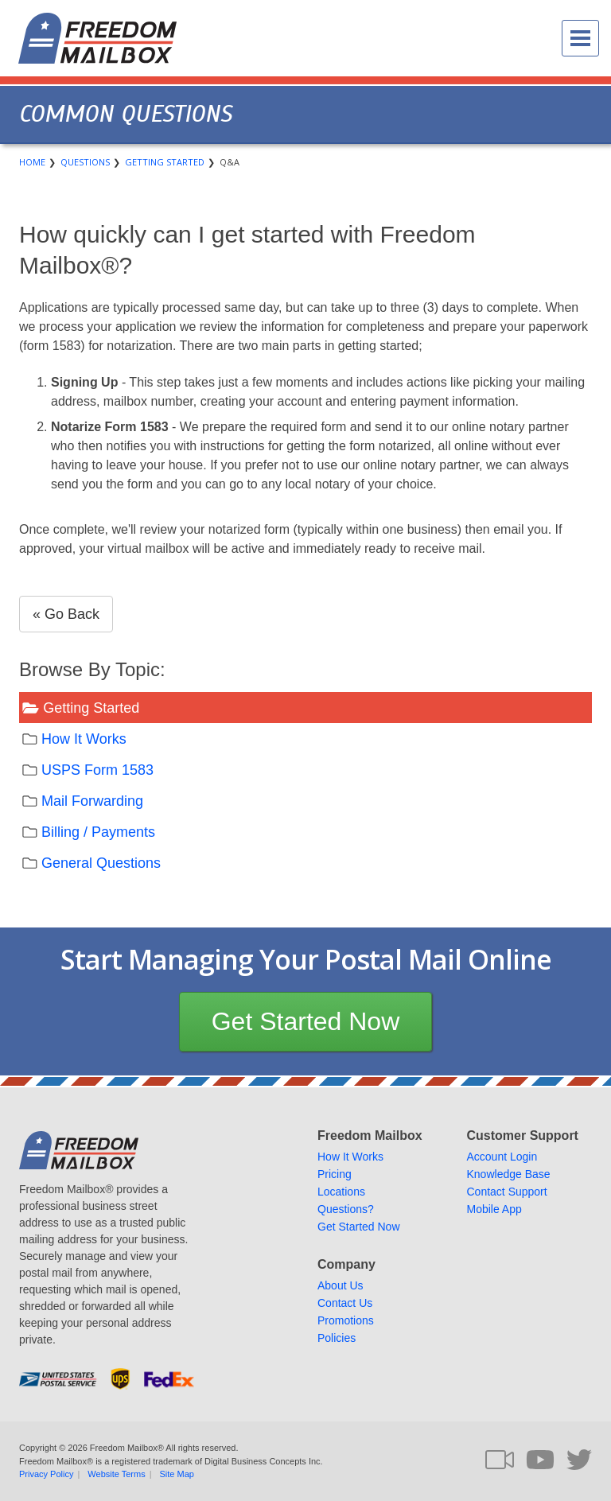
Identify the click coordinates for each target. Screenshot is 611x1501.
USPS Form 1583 (97, 770)
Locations (341, 1191)
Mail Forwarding (92, 801)
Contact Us (344, 1303)
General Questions (101, 863)
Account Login (502, 1156)
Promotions (345, 1320)
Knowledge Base (509, 1174)
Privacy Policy (46, 1474)
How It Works (83, 739)
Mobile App (494, 1209)
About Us (340, 1285)
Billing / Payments (98, 832)
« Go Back (66, 614)
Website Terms (116, 1474)
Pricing (334, 1174)
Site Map (177, 1474)
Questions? (345, 1209)
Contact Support (507, 1191)
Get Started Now (306, 1021)
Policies (336, 1338)
